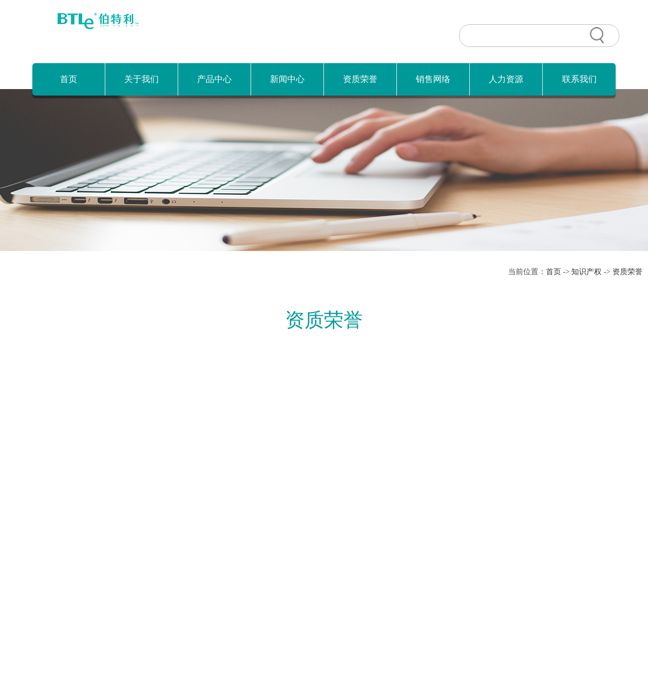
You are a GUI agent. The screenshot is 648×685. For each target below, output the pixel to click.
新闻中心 (287, 79)
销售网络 (433, 79)
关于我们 (141, 79)
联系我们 (579, 79)
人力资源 (506, 79)
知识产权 (586, 272)
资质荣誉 (360, 79)
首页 (68, 79)
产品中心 (214, 79)
